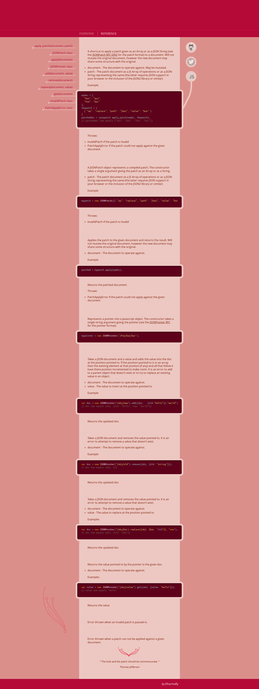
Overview (87, 33)
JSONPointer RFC (160, 322)
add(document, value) (59, 73)
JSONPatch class (63, 53)
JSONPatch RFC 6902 (104, 55)
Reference (109, 33)
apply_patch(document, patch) (54, 46)
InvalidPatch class (62, 101)
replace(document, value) (57, 87)
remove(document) (60, 80)
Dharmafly (171, 684)
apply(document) (62, 59)
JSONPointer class (61, 66)
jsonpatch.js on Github (191, 52)
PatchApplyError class (59, 108)
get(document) (63, 94)
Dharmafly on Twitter (191, 66)
